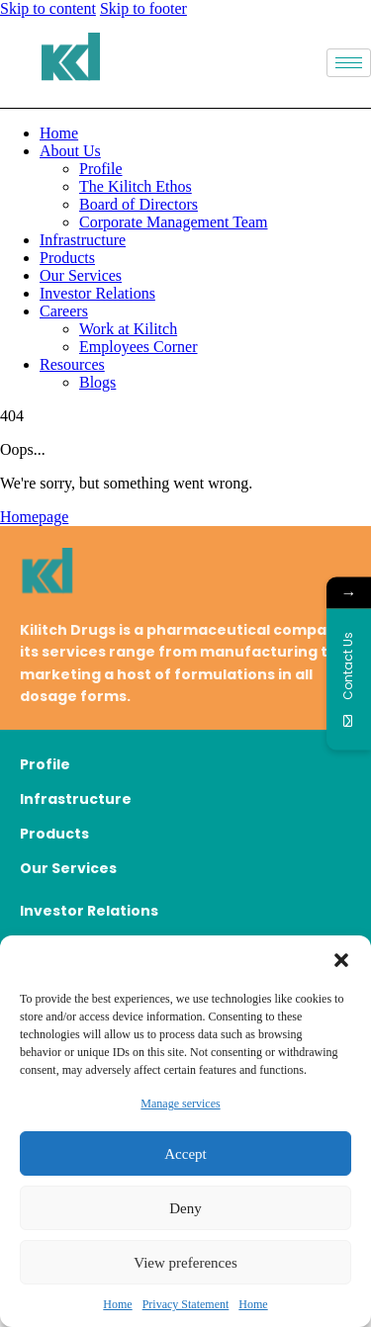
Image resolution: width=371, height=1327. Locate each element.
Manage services (180, 1103)
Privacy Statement (186, 1304)
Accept (185, 1154)
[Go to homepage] (185, 574)
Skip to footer (143, 8)
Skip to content (48, 8)
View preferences (185, 1263)
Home (117, 1304)
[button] (341, 960)
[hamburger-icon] (348, 62)
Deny (185, 1208)
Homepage (34, 516)
